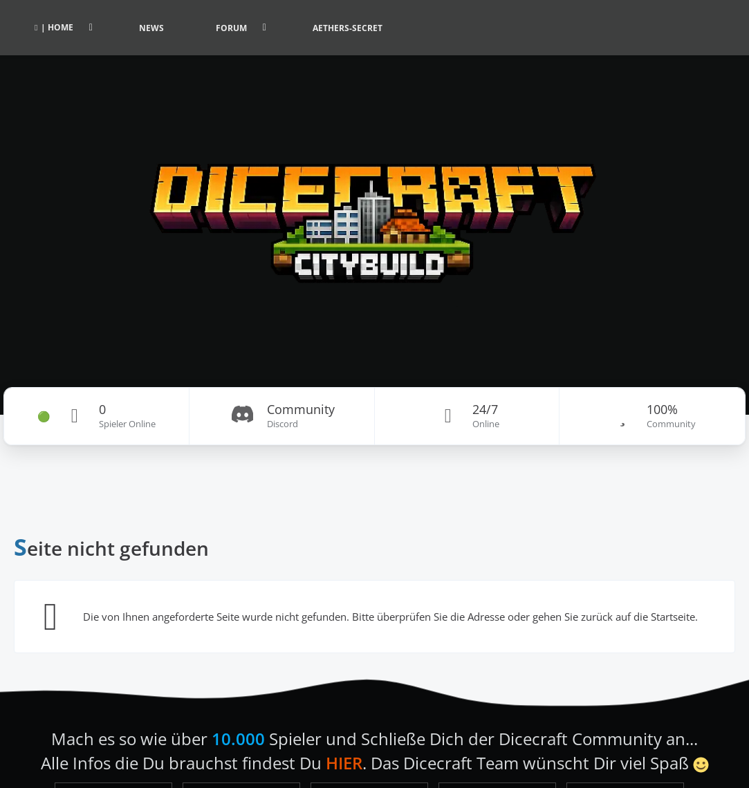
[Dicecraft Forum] (374, 207)
